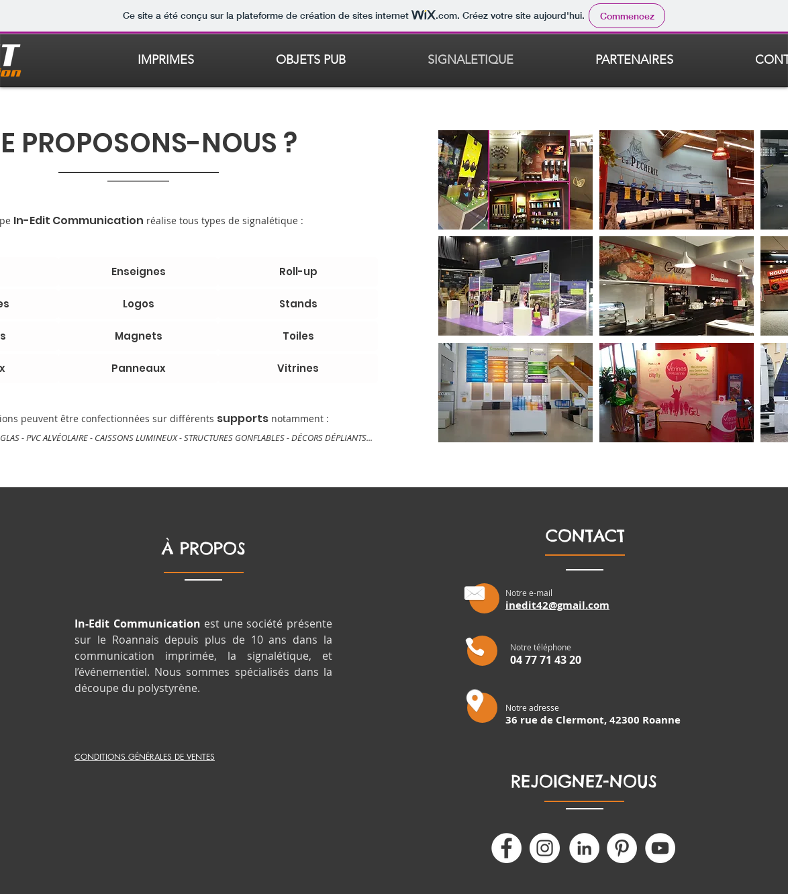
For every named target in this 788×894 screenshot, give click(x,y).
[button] (515, 180)
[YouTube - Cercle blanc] (660, 848)
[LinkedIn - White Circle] (584, 848)
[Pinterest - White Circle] (622, 848)
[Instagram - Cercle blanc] (545, 848)
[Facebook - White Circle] (506, 848)
